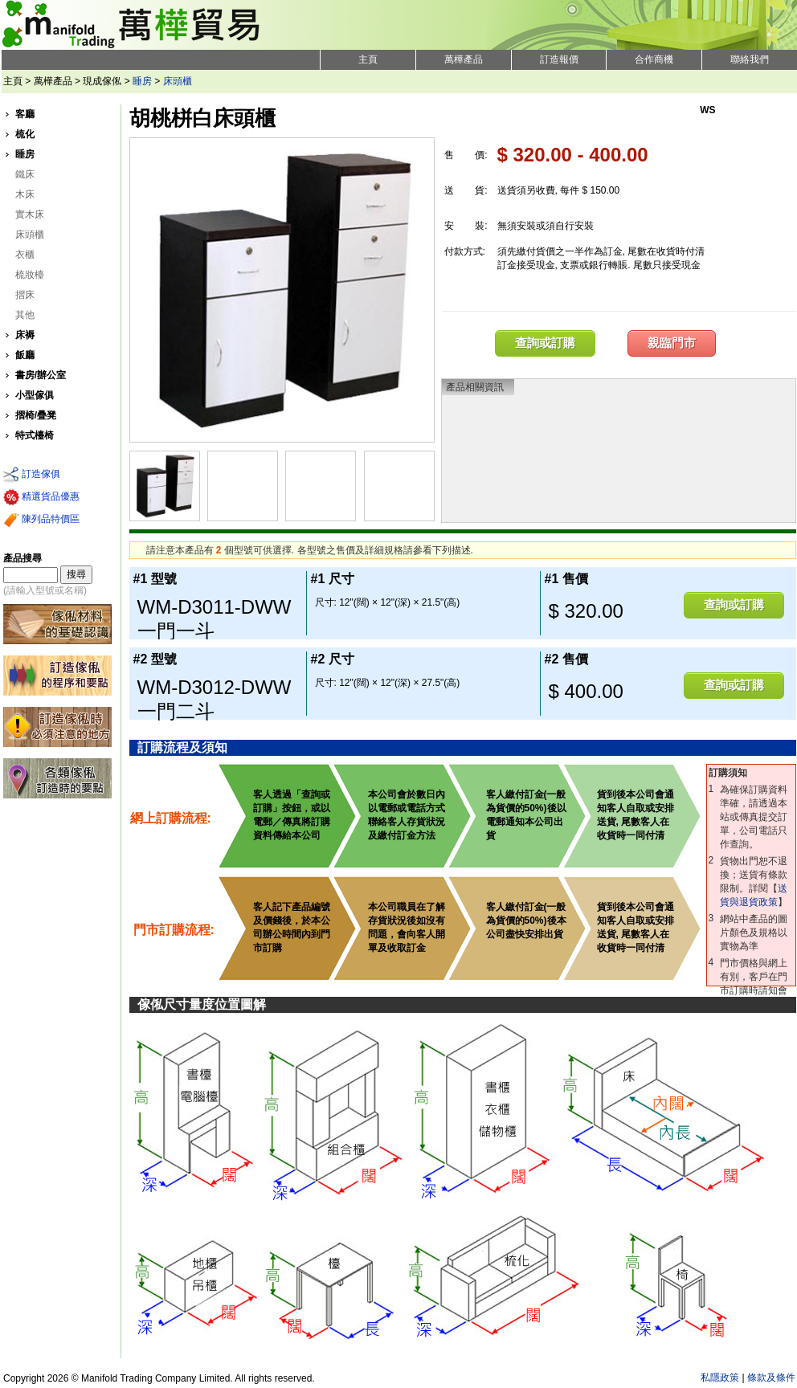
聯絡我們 (749, 59)
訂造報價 (559, 59)
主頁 (368, 59)
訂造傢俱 (31, 475)
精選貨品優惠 (41, 497)
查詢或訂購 (545, 342)
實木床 (29, 214)
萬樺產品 (463, 59)
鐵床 (25, 174)
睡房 (142, 81)
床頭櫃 (177, 81)
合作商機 (654, 59)
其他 (25, 314)
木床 (25, 194)
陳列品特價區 (41, 520)
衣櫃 (25, 254)
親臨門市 (672, 342)
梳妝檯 (29, 274)
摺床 (25, 294)
